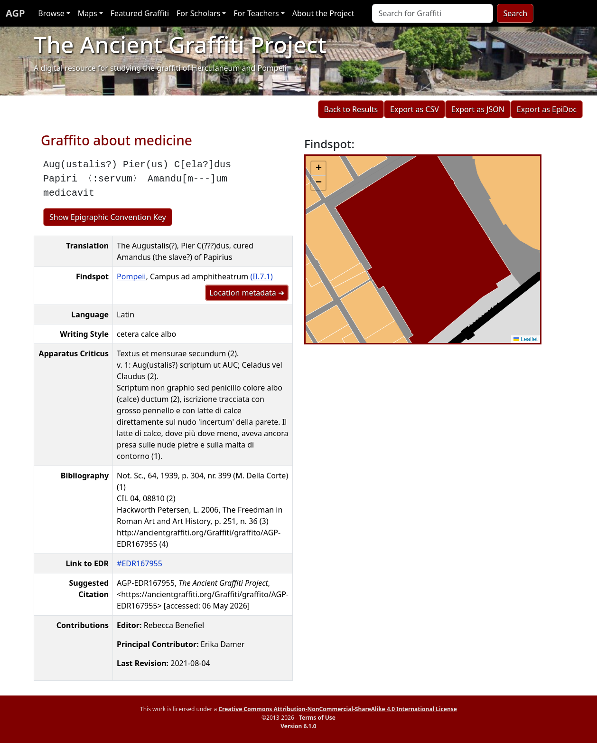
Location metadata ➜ (246, 292)
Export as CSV (414, 109)
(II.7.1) (261, 276)
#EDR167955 (139, 563)
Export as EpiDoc (547, 109)
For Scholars (198, 13)
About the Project (323, 13)
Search (515, 13)
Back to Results (351, 109)
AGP (15, 13)
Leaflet (525, 339)
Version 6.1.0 (298, 726)
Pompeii (131, 276)
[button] (318, 169)
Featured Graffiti (140, 13)
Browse (51, 13)
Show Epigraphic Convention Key (107, 217)
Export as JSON (477, 109)
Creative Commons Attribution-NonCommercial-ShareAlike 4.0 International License (337, 709)
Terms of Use (317, 718)
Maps (87, 13)
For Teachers (256, 13)
